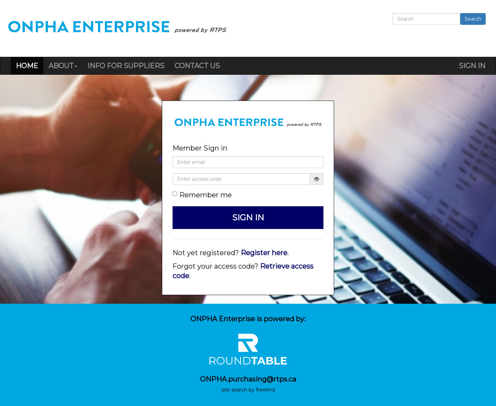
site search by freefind (248, 390)
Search (473, 19)
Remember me (202, 195)
